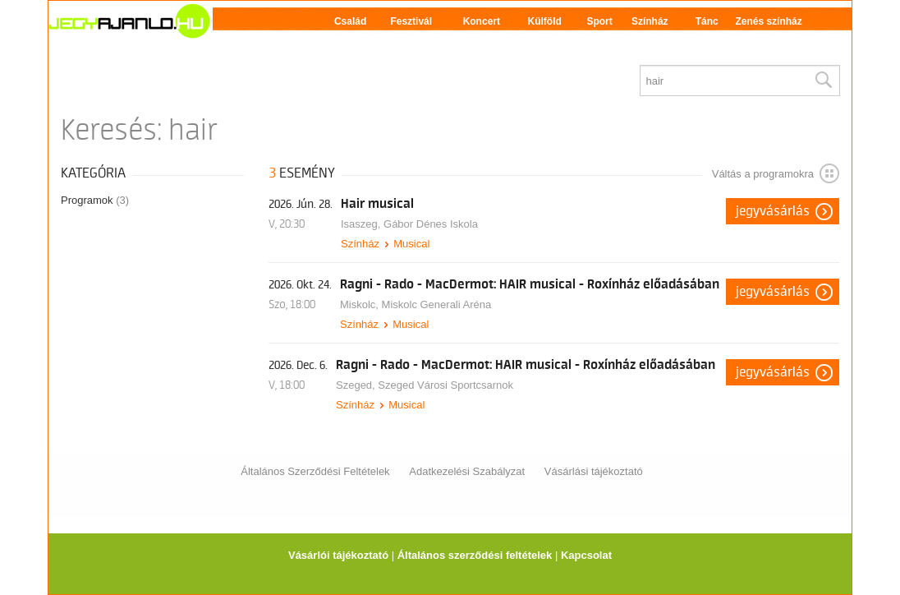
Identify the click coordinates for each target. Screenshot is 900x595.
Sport (599, 21)
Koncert (481, 21)
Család (350, 21)
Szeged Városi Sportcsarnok (445, 385)
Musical (411, 244)
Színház (649, 21)
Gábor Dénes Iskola (430, 224)
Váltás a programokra (775, 173)
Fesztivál (411, 21)
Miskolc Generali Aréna (437, 304)
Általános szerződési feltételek (475, 555)
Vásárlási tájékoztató (593, 471)
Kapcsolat (586, 555)
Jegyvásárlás (773, 211)
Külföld (545, 21)
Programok (95, 200)
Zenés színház (768, 21)
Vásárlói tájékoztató (338, 555)
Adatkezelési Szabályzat (467, 471)
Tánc (707, 21)
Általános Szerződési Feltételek (315, 471)
